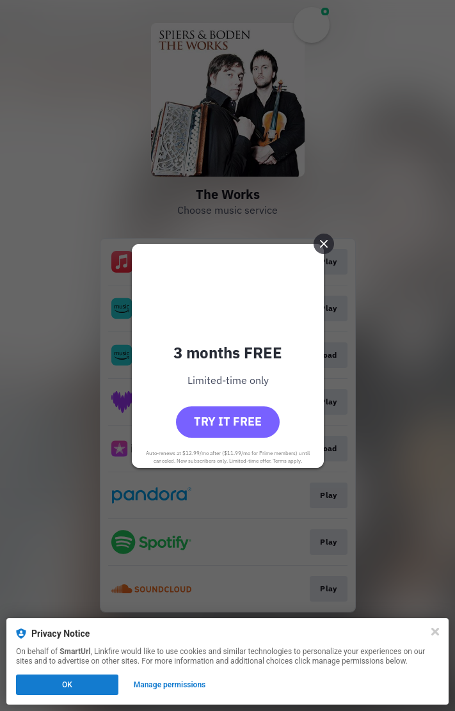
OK (67, 684)
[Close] (435, 631)
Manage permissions (170, 684)
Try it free (228, 421)
